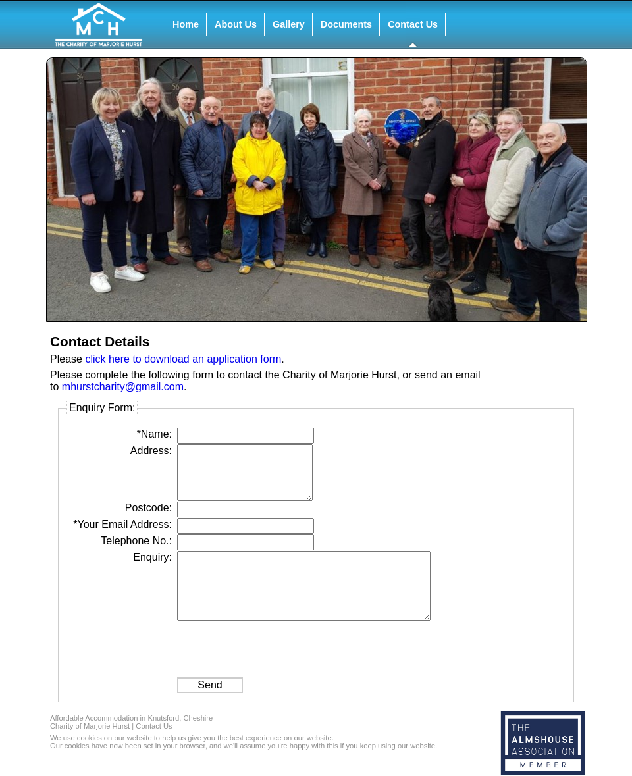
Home (185, 24)
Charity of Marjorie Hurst (90, 726)
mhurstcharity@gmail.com (123, 386)
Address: (151, 450)
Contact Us (413, 24)
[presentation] (277, 647)
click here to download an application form (183, 359)
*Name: (154, 434)
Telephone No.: (136, 540)
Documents (346, 24)
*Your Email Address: (122, 524)
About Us (236, 24)
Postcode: (148, 507)
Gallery (289, 24)
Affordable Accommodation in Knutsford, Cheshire (131, 718)
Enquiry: (152, 557)
